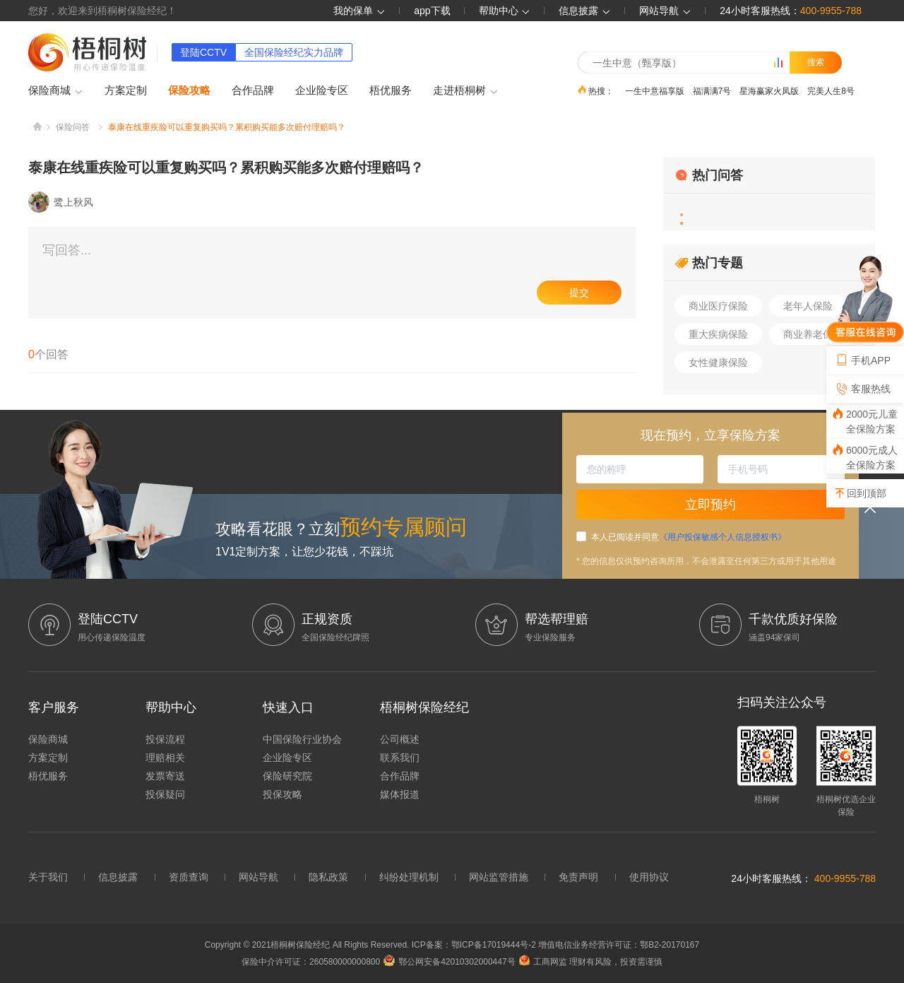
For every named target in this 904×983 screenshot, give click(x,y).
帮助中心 (505, 10)
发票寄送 (165, 776)
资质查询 (188, 877)
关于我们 (48, 877)
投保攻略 (282, 794)
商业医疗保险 (718, 306)
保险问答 (73, 127)
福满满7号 (712, 90)
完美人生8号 (831, 90)
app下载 (432, 10)
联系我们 (400, 757)
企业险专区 (321, 90)
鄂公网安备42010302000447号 (449, 962)
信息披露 (585, 10)
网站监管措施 (498, 877)
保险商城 (55, 91)
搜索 (815, 62)
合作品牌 (253, 90)
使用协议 (649, 877)
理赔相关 (165, 757)
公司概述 (400, 739)
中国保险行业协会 (302, 739)
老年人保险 (808, 306)
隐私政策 (328, 877)
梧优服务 (390, 90)
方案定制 (126, 90)
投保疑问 (165, 794)
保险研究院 (287, 776)
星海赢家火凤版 (769, 90)
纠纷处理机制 (409, 877)
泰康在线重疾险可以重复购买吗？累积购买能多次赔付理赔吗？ (226, 127)
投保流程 (165, 739)
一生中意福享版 (654, 90)
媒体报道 (400, 794)
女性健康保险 (718, 362)
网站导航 (258, 877)
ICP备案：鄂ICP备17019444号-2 (475, 945)
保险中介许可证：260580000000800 (311, 962)
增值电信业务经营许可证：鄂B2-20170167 (618, 945)
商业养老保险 (813, 334)
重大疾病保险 (718, 334)
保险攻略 (189, 90)
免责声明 (578, 877)
